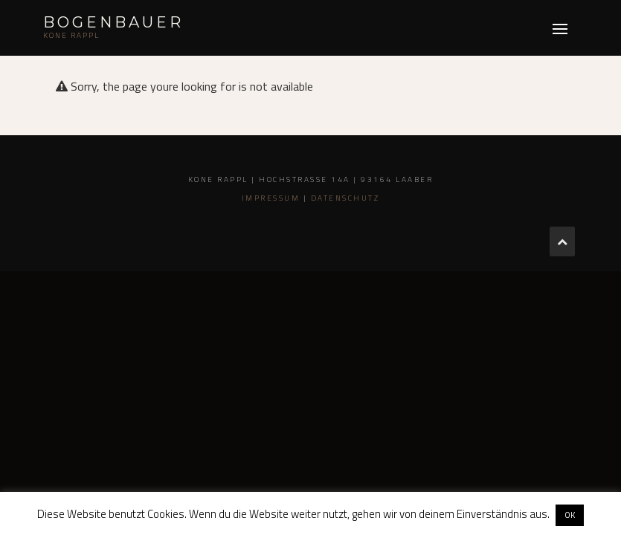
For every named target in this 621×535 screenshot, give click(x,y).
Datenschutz (345, 198)
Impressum (271, 198)
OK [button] (569, 515)
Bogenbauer (113, 22)
